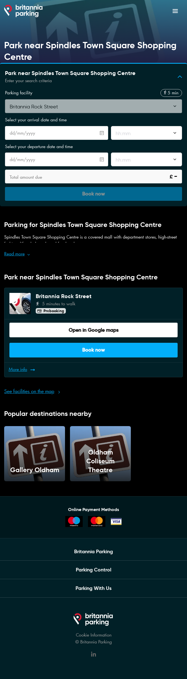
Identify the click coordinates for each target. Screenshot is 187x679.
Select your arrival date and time (36, 120)
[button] (93, 76)
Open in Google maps (93, 330)
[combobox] (93, 107)
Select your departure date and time (39, 146)
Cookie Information (93, 635)
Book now (93, 350)
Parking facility (18, 93)
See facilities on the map (29, 391)
